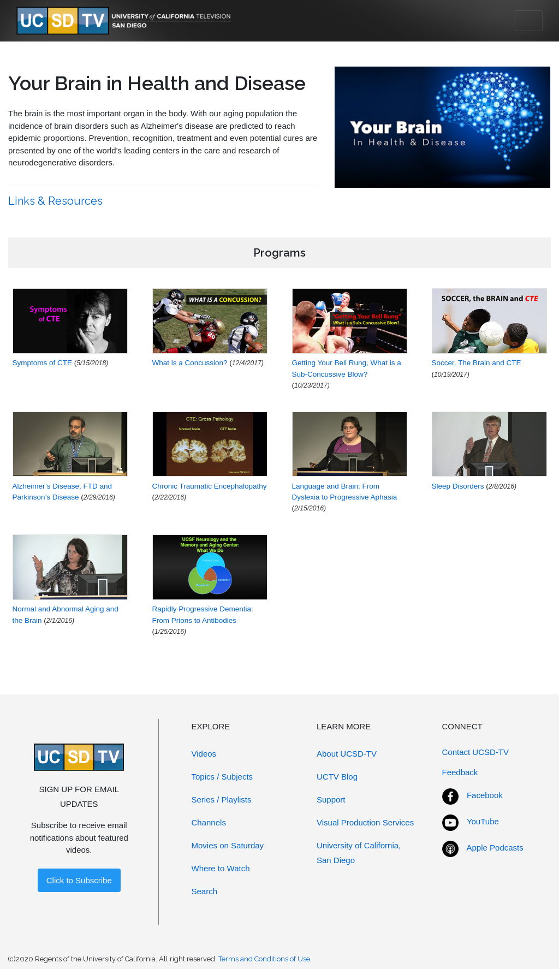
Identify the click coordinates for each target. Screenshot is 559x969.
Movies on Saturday (228, 845)
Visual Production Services (365, 822)
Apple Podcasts (495, 847)
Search (205, 891)
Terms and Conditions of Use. (265, 959)
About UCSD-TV (347, 753)
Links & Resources (56, 200)
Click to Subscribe (79, 880)
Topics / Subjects (222, 776)
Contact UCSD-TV (475, 752)
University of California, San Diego (359, 853)
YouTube (483, 821)
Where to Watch (221, 868)
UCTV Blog (337, 776)
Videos (204, 753)
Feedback (460, 772)
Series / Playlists (222, 799)
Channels (209, 822)
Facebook (485, 795)
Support (331, 799)
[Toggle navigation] (528, 20)
